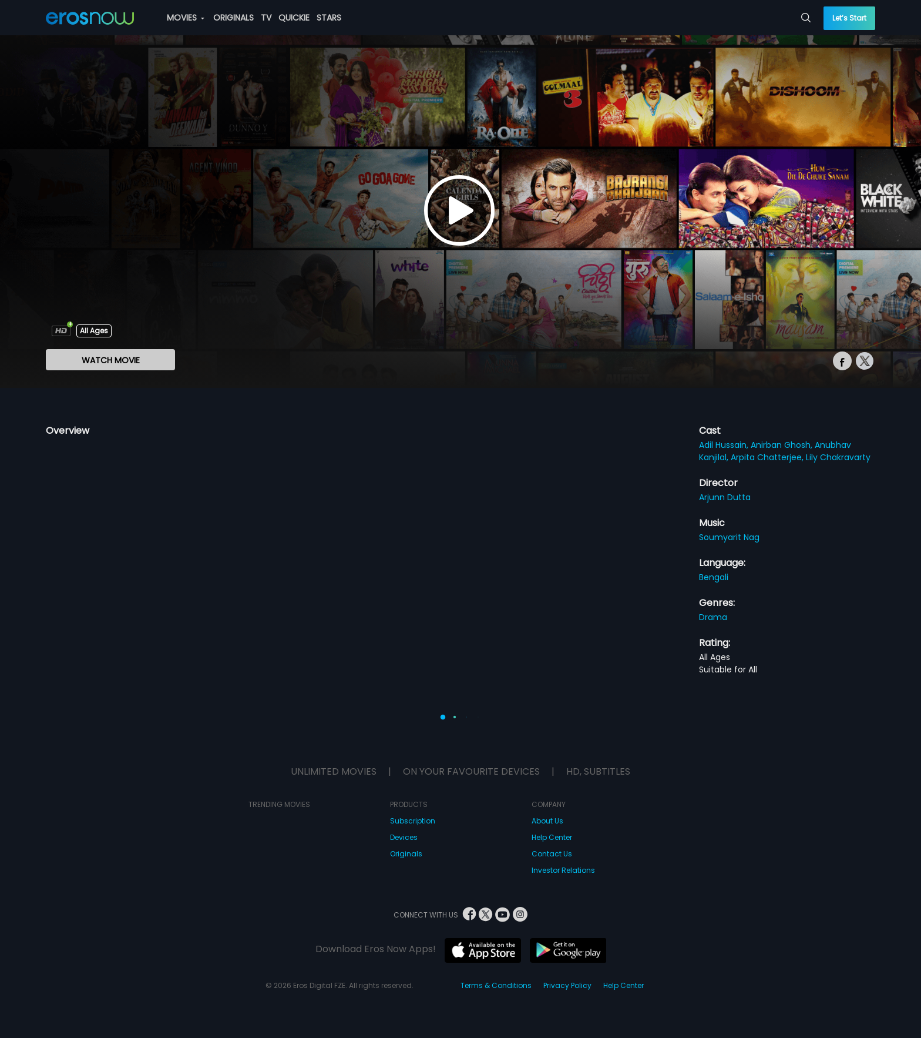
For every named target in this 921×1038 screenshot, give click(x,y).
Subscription (412, 821)
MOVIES (185, 18)
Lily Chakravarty (838, 457)
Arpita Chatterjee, (768, 457)
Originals (406, 854)
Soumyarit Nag (729, 537)
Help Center (552, 837)
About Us (547, 821)
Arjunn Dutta (725, 497)
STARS (329, 18)
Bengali (713, 577)
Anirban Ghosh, (783, 445)
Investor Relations (563, 870)
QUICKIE (294, 18)
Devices (404, 837)
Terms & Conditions (496, 985)
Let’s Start (849, 18)
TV (266, 18)
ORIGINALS (233, 18)
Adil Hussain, (725, 445)
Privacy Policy (567, 985)
